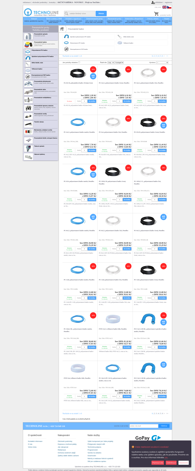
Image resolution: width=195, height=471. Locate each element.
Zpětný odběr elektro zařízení (68, 456)
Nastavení (183, 463)
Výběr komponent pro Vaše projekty (100, 441)
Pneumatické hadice (76, 29)
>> (167, 56)
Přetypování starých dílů (96, 444)
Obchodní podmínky (65, 441)
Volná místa (32, 447)
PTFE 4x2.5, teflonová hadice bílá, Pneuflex (113, 329)
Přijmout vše (157, 463)
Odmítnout (171, 463)
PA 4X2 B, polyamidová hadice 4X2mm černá (78, 83)
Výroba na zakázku (94, 453)
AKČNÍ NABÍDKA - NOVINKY (70, 2)
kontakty (52, 2)
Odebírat (164, 426)
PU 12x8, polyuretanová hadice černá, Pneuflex (149, 280)
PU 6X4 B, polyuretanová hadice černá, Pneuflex (149, 132)
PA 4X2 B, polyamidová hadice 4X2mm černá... (78, 105)
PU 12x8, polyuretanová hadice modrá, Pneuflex (79, 280)
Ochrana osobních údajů (66, 453)
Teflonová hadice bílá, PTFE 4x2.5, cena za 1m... (113, 351)
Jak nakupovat (63, 447)
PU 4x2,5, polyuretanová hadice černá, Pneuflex (114, 83)
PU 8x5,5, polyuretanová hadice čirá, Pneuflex (113, 230)
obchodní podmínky (39, 2)
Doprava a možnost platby (67, 444)
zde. (166, 457)
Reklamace (62, 450)
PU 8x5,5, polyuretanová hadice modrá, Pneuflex (79, 230)
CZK (156, 7)
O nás (30, 444)
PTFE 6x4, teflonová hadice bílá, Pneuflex (77, 378)
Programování (93, 450)
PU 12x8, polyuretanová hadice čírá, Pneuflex (113, 280)
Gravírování (92, 456)
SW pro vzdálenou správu (97, 461)
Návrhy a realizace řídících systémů (100, 458)
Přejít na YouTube (92, 2)
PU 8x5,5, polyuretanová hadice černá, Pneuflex (149, 230)
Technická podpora (94, 447)
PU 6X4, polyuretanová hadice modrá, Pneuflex (79, 181)
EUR (159, 7)
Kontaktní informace (35, 441)
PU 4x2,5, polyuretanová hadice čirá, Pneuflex (148, 83)
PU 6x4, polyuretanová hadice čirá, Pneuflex (113, 132)
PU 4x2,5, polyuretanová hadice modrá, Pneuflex (79, 132)
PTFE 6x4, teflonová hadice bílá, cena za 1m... (78, 400)
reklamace (27, 2)
